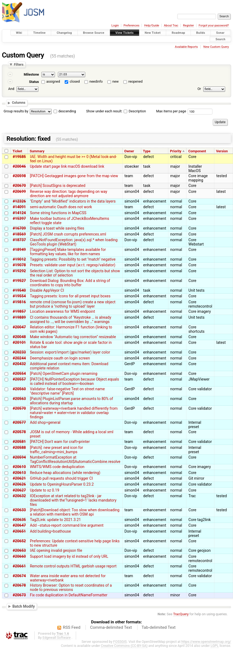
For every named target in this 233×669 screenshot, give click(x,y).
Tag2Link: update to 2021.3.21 (55, 519)
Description (135, 111)
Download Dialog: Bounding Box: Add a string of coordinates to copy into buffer (70, 282)
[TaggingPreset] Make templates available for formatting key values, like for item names (68, 251)
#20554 (19, 373)
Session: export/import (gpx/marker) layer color (70, 352)
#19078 (19, 265)
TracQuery (181, 614)
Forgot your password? (214, 25)
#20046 (19, 166)
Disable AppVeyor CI (47, 290)
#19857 (19, 311)
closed (75, 81)
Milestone (31, 74)
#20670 (19, 185)
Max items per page (171, 111)
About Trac (171, 25)
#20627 (19, 490)
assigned (53, 81)
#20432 (19, 364)
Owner (129, 151)
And (11, 89)
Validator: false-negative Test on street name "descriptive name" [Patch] (67, 391)
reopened (135, 81)
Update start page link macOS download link (67, 166)
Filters (18, 65)
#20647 (19, 525)
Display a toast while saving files (57, 228)
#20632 (19, 496)
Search (220, 39)
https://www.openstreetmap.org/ (206, 642)
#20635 (19, 519)
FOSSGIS (120, 642)
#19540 (19, 290)
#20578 (19, 432)
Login (115, 25)
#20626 (19, 484)
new (115, 81)
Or (199, 89)
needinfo (96, 81)
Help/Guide (151, 25)
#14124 (19, 213)
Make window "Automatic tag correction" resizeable (73, 337)
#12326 (19, 201)
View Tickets (125, 33)
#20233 (19, 352)
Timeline (39, 33)
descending (67, 111)
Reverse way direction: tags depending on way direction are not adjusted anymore (68, 193)
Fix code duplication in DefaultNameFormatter (68, 595)
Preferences (131, 25)
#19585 (19, 156)
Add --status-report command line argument (66, 525)
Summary (37, 151)
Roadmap (178, 33)
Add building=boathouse (50, 531)
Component (197, 151)
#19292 (19, 271)
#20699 (19, 191)
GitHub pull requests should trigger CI (61, 478)
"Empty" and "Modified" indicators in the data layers (73, 201)
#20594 (19, 457)
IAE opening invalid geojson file (56, 550)
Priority (175, 151)
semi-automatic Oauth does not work (61, 207)
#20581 (19, 441)
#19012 (19, 259)
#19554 (19, 296)
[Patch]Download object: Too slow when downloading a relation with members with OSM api (74, 512)
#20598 (19, 176)
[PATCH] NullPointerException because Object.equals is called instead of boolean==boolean (74, 381)
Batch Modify (23, 606)
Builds (200, 33)
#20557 (19, 379)
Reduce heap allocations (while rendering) (65, 472)
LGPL (215, 646)
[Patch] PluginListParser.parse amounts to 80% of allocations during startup (71, 400)
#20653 (19, 550)
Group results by (16, 111)
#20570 (19, 408)
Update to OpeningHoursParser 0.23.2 (62, 484)
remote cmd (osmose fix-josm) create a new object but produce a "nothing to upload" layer (72, 304)
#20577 (19, 422)
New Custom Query (216, 47)
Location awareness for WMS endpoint (62, 311)
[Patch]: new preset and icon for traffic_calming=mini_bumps (56, 449)
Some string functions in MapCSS (58, 213)
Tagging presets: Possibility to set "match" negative (72, 259)
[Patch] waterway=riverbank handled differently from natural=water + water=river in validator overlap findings (73, 412)
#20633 (19, 510)
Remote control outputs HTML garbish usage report (73, 566)
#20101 (19, 342)
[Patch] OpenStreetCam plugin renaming (63, 373)
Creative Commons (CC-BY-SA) (124, 646)
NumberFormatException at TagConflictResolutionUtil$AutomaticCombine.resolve (75, 459)
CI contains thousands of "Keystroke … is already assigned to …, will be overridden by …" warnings (70, 319)
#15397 (19, 218)
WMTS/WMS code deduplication (57, 467)
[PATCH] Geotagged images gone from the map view (74, 176)
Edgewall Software (56, 638)
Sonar (220, 33)
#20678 (19, 585)
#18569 (19, 234)
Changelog (64, 33)
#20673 (19, 595)
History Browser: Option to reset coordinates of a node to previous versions (71, 587)
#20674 (19, 576)
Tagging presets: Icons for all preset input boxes (70, 296)
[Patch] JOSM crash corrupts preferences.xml (68, 234)
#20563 (19, 398)
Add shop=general (45, 422)
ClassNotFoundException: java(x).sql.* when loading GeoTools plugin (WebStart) (73, 242)
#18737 (19, 240)
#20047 (19, 327)
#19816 (19, 302)
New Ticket (153, 33)
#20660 (19, 556)
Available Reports (186, 47)
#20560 (19, 389)
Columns (18, 103)
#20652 (19, 541)
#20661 (19, 566)
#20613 (19, 472)
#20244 (19, 358)
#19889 (19, 317)
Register (188, 25)
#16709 (19, 228)
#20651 (19, 531)
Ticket (17, 151)
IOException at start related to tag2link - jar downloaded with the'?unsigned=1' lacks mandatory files (73, 500)
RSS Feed (71, 627)
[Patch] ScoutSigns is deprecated (57, 185)
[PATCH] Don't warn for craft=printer (60, 441)
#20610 (19, 467)
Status (34, 82)
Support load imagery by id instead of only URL (69, 556)
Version (222, 151)
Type (146, 151)
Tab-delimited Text (159, 627)
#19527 (19, 280)
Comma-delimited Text (111, 627)
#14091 (19, 207)
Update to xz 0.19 (44, 490)
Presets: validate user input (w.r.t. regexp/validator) (72, 265)
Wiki (19, 33)
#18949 (19, 249)
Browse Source (93, 33)
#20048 (19, 337)
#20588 (19, 447)
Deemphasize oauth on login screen (60, 358)
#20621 (19, 478)
